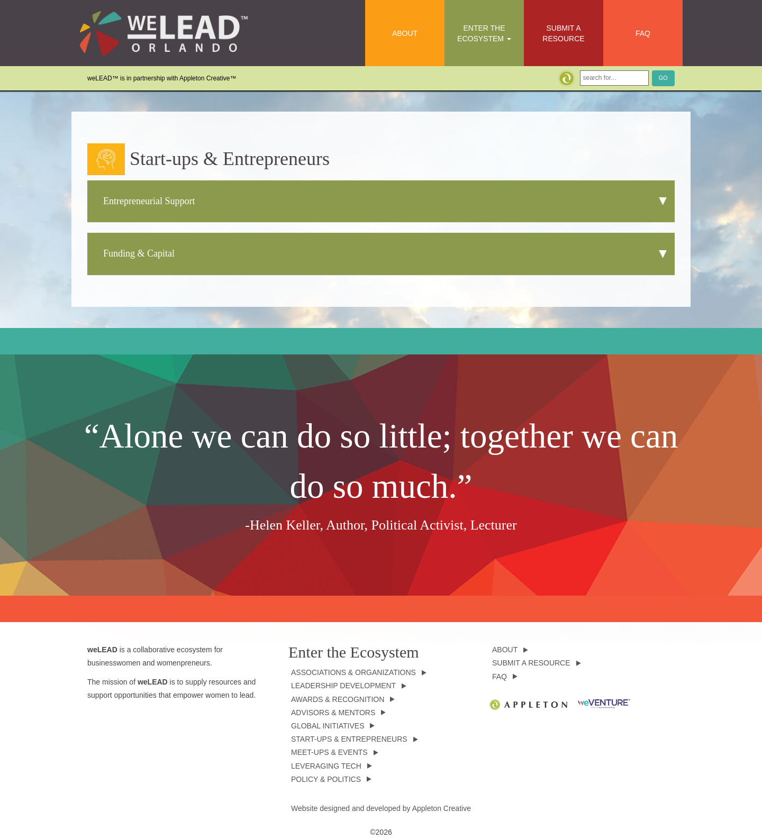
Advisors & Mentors (333, 712)
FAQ (643, 33)
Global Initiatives (327, 726)
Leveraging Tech (326, 766)
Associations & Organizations (353, 672)
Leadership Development (343, 685)
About (405, 33)
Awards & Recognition (337, 699)
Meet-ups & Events (329, 752)
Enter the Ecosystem (484, 33)
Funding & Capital (139, 253)
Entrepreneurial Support (149, 201)
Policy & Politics (326, 779)
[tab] (381, 201)
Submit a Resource (563, 33)
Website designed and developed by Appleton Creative (381, 808)
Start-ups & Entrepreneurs (349, 739)
